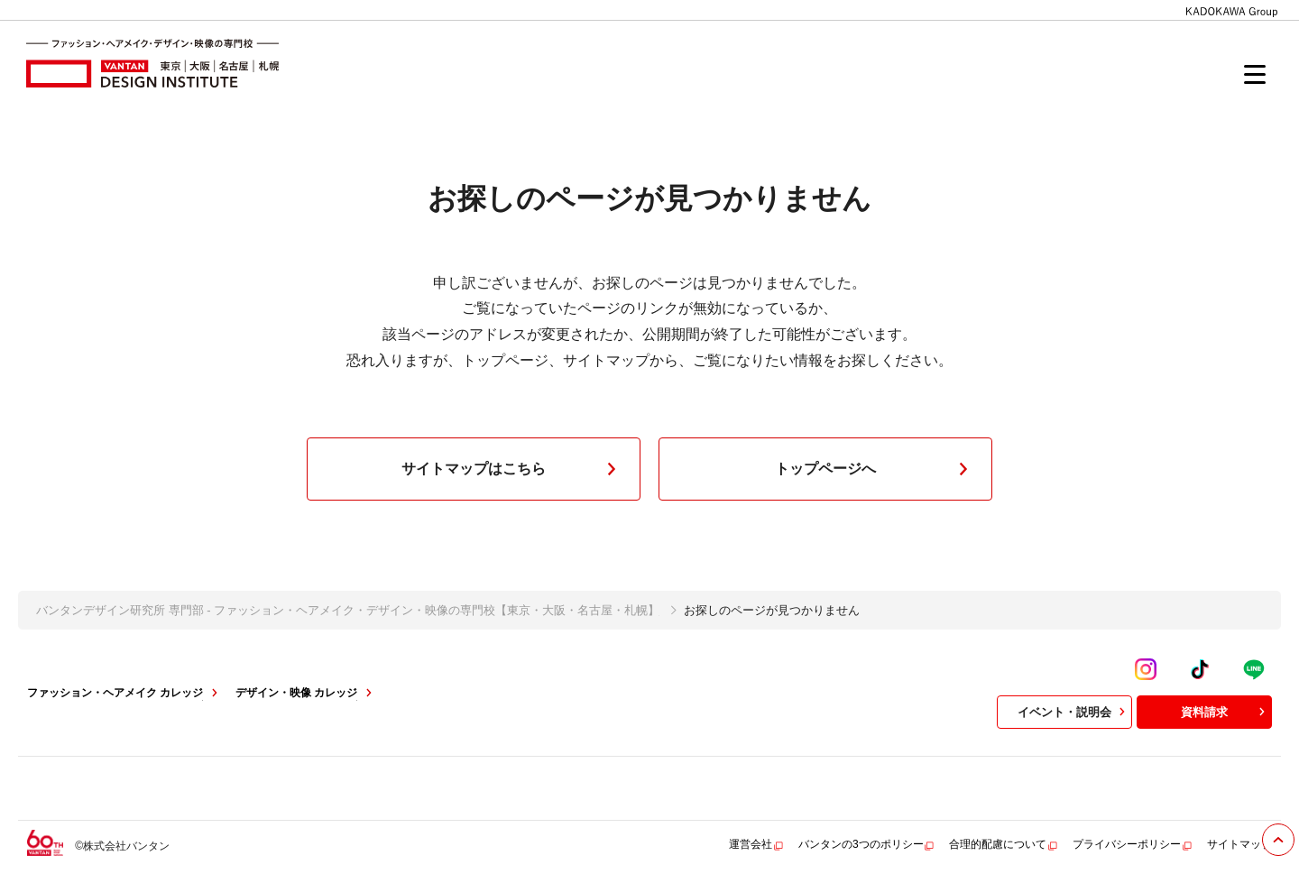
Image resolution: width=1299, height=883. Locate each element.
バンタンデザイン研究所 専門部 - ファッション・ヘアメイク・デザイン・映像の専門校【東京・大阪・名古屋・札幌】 (347, 610)
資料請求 (1225, 711)
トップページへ (875, 469)
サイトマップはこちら (512, 469)
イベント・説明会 (1073, 711)
